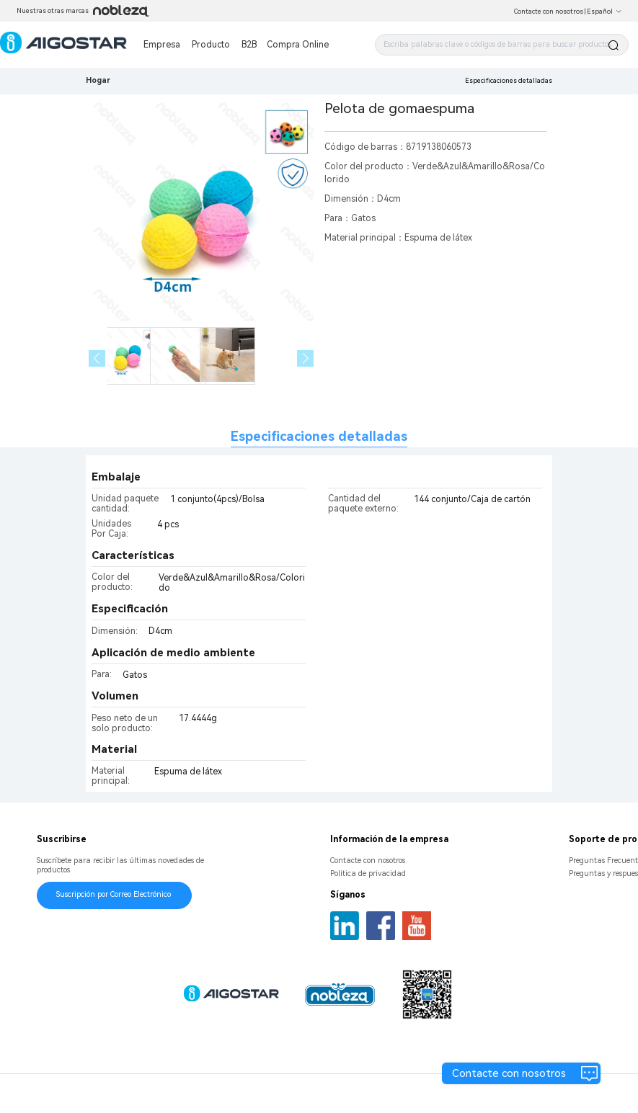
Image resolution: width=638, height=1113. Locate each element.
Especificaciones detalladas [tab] (319, 436)
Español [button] (604, 11)
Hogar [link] (98, 80)
